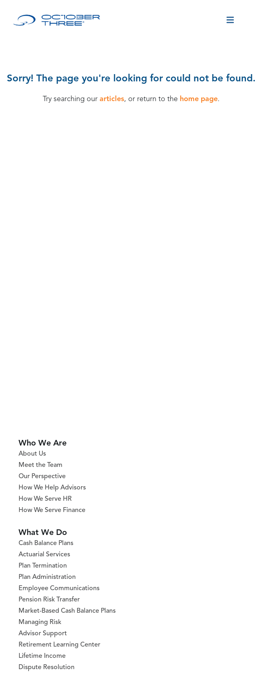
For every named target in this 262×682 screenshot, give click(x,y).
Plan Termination (43, 566)
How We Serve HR (45, 499)
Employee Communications (59, 588)
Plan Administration (47, 577)
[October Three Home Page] (56, 20)
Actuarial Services (44, 554)
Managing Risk (40, 622)
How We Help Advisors (52, 488)
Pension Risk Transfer (49, 600)
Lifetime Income (42, 656)
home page (199, 99)
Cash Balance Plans (46, 543)
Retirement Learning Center (59, 645)
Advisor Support (43, 633)
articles (112, 99)
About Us (32, 454)
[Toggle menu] (230, 20)
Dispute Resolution (47, 667)
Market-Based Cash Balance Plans (67, 611)
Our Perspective (42, 476)
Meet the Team (40, 465)
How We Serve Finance (52, 510)
